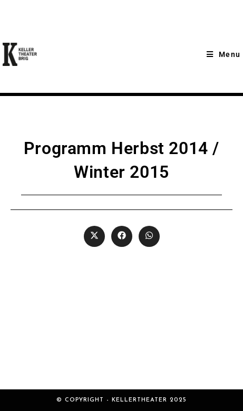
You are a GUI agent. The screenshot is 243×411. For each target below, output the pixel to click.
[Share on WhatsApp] (149, 236)
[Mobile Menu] (223, 54)
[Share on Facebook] (121, 236)
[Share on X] (94, 236)
